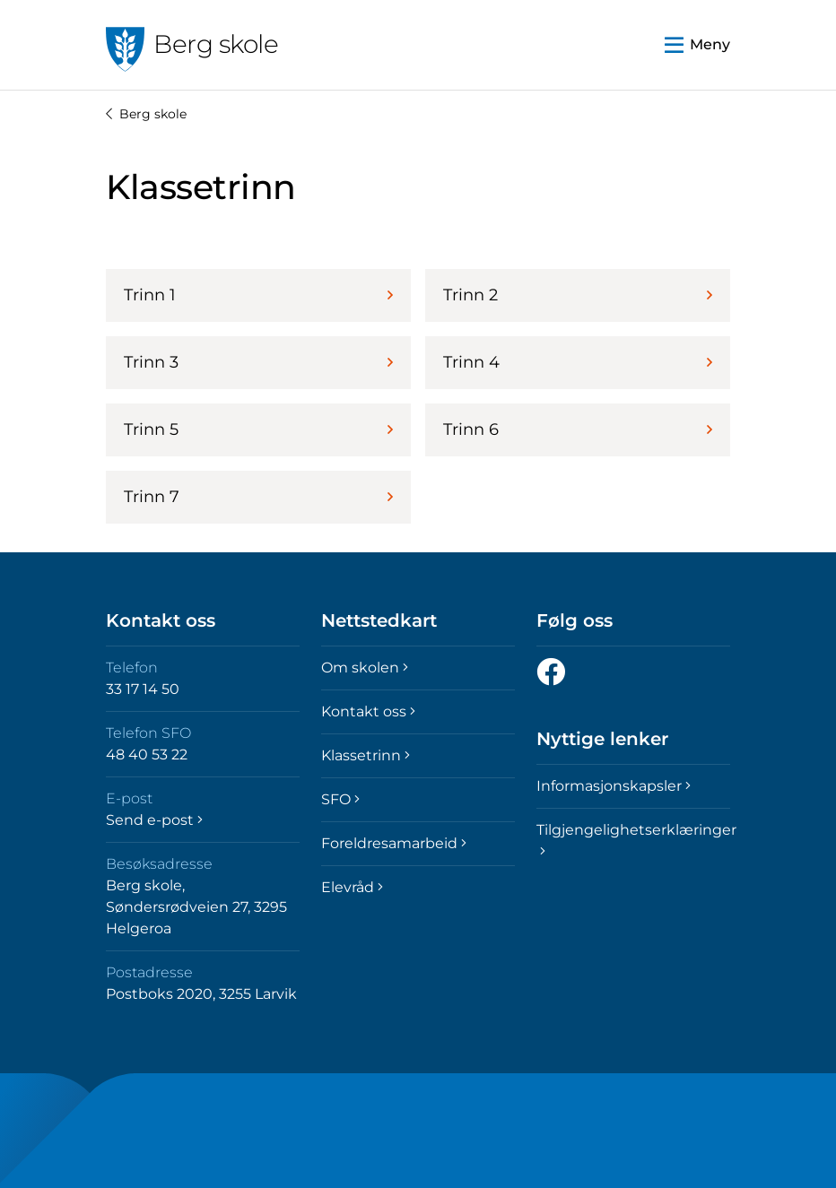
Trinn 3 (258, 362)
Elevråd (352, 887)
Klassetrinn (365, 755)
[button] (697, 45)
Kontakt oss (368, 711)
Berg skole (146, 114)
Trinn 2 (577, 295)
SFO (340, 799)
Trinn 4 (577, 362)
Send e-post (154, 819)
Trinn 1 (258, 295)
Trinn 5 (258, 429)
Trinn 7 (258, 497)
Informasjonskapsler (613, 785)
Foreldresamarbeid (393, 843)
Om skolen (364, 667)
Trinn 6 (577, 429)
